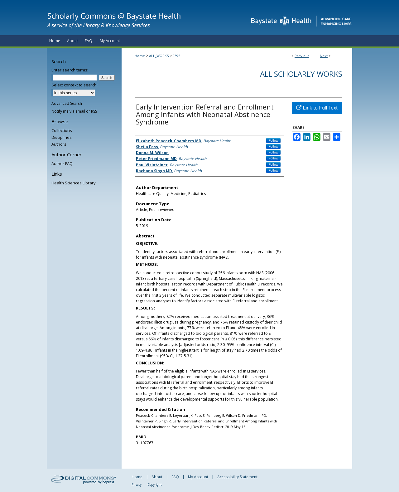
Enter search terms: (69, 70)
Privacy (137, 484)
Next (324, 55)
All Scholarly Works (301, 74)
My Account (198, 477)
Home (140, 55)
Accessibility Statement (237, 477)
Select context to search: (74, 85)
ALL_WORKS (159, 55)
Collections (61, 130)
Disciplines (61, 137)
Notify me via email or (74, 111)
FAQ (175, 477)
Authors (58, 144)
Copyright (154, 484)
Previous (302, 55)
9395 (176, 55)
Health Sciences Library (73, 183)
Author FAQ (62, 163)
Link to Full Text (316, 107)
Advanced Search (66, 103)
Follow (273, 140)
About (156, 477)
